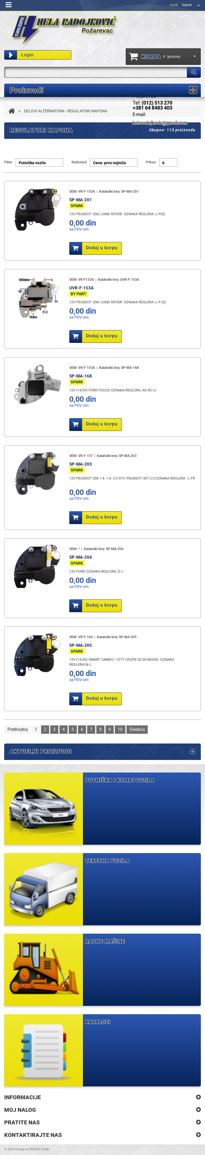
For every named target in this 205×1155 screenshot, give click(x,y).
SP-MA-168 (80, 376)
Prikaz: (151, 162)
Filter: (8, 162)
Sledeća (137, 729)
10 (120, 729)
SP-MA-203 (80, 464)
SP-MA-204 (80, 557)
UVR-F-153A (81, 287)
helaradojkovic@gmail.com (160, 122)
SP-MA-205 (80, 645)
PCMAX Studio (39, 1149)
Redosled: (79, 162)
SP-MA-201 (80, 199)
